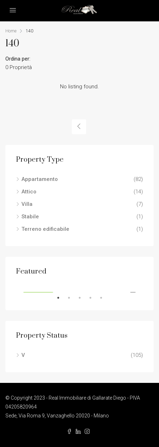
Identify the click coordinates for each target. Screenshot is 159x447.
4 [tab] (94, 297)
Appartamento (39, 179)
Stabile (30, 216)
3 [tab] (83, 297)
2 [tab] (72, 297)
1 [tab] (61, 297)
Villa (27, 204)
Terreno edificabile (45, 229)
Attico (28, 191)
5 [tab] (104, 297)
